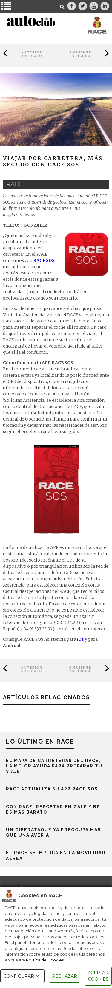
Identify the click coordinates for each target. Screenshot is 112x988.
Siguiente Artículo (80, 54)
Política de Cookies (45, 960)
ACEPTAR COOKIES (98, 976)
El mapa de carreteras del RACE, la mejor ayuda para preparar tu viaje (54, 766)
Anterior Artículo (31, 54)
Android (11, 645)
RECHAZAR (64, 976)
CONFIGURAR (22, 976)
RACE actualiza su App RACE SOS (52, 789)
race (14, 184)
